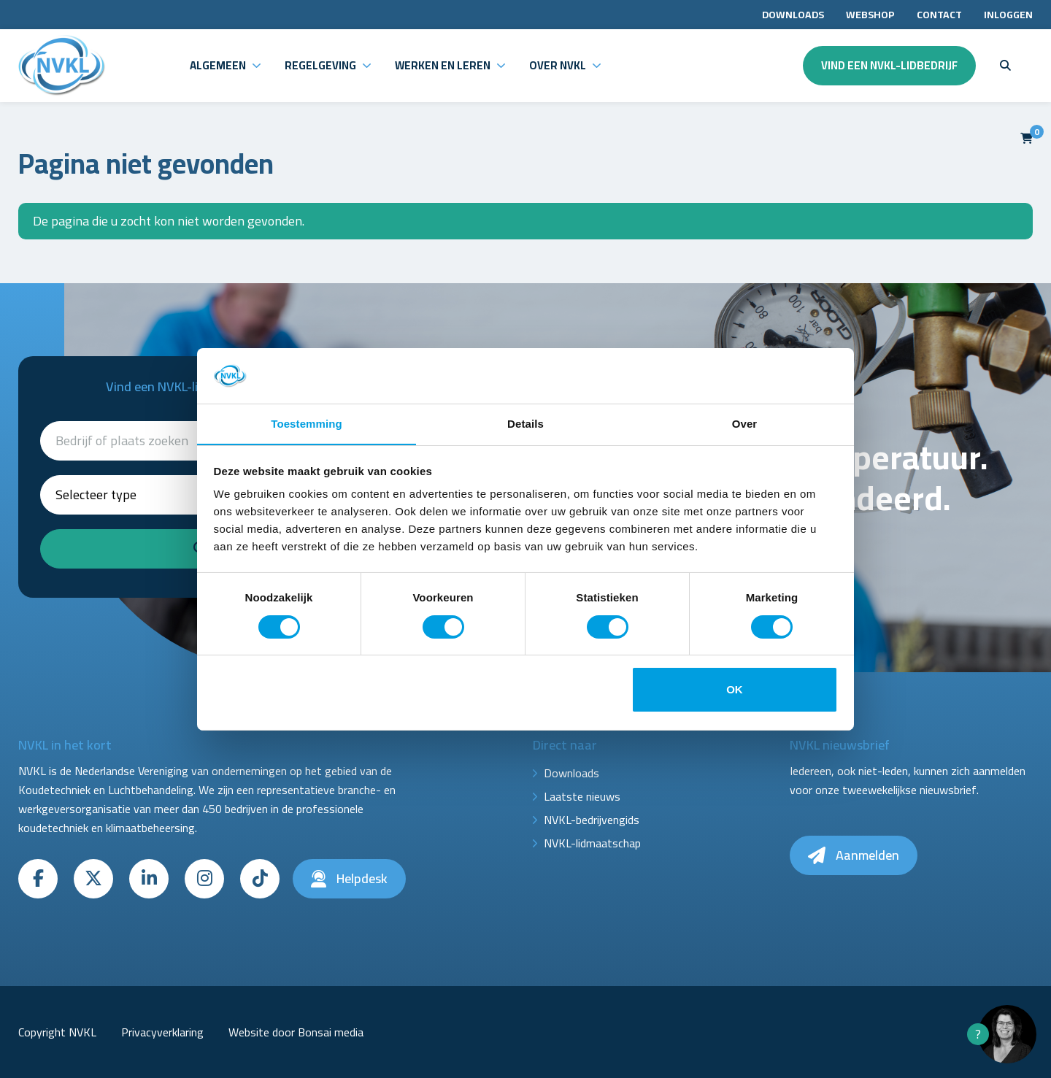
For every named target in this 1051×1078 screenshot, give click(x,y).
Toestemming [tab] (306, 423)
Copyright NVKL (57, 1032)
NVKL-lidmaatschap (592, 843)
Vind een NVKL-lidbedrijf (889, 65)
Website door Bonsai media (295, 1032)
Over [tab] (745, 423)
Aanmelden (853, 855)
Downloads (793, 14)
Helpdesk (349, 878)
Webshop (870, 14)
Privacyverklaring (162, 1032)
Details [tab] (525, 423)
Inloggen (1008, 14)
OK (734, 690)
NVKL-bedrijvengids (591, 820)
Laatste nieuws (582, 796)
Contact (939, 14)
